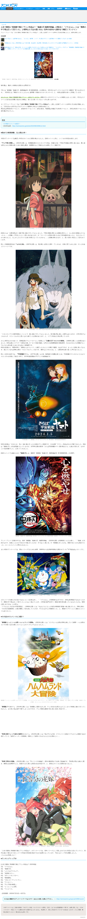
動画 (44, 8)
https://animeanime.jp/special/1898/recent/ (70, 899)
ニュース (9, 8)
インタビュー (29, 8)
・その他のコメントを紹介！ (11, 123)
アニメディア (59, 8)
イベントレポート (19, 8)
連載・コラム (51, 8)
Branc (75, 8)
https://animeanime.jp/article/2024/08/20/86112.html (29, 126)
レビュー (38, 8)
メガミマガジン (67, 8)
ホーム (3, 8)
